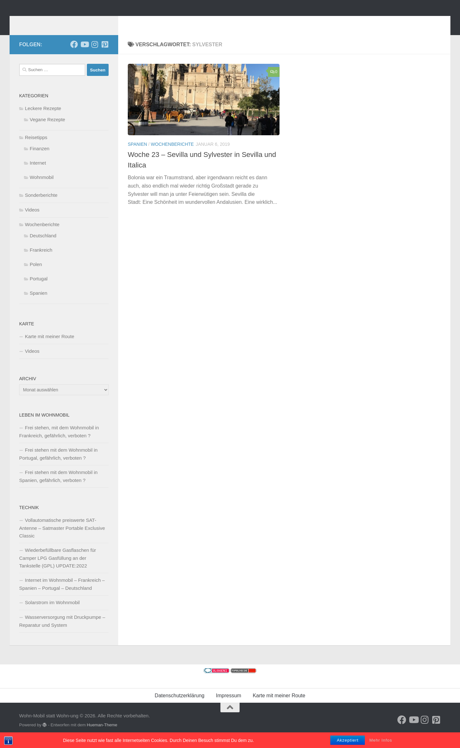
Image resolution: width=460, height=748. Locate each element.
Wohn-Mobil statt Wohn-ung (106, 22)
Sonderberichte (41, 204)
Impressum (228, 705)
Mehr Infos (380, 740)
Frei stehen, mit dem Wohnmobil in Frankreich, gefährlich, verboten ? (59, 441)
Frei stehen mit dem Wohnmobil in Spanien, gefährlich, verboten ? (58, 485)
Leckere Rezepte (43, 118)
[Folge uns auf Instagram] (94, 54)
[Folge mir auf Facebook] (74, 54)
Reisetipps (36, 147)
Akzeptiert (347, 740)
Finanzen (40, 158)
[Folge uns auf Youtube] (84, 54)
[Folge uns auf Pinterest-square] (105, 54)
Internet (38, 172)
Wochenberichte (172, 153)
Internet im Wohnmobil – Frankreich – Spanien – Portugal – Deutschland (62, 593)
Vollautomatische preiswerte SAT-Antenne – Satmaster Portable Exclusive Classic (62, 537)
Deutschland (43, 245)
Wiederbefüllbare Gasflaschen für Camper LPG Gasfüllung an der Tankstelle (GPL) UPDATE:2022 (57, 567)
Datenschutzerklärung (179, 705)
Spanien (137, 153)
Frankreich (41, 259)
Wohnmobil (42, 186)
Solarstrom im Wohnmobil (52, 612)
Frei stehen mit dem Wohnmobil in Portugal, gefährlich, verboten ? (58, 463)
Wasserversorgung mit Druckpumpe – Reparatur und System (62, 630)
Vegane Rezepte (47, 129)
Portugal (39, 288)
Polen (36, 274)
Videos (32, 219)
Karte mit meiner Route (49, 346)
